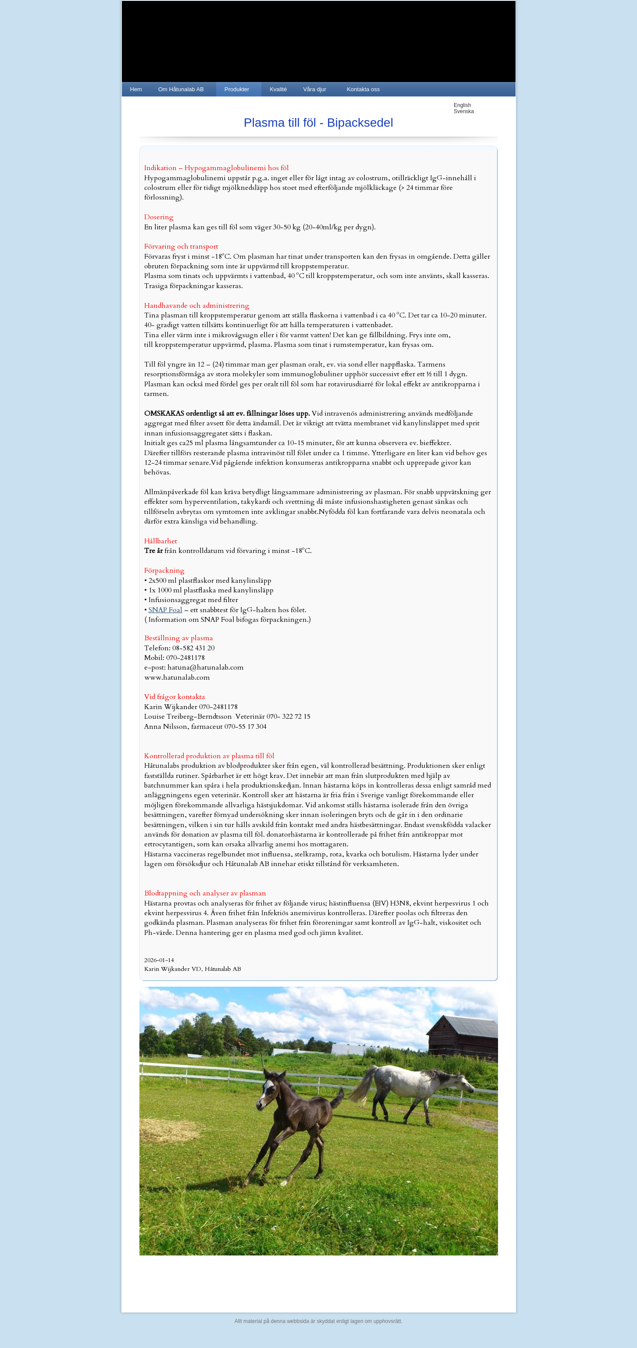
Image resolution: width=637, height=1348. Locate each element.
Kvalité (278, 89)
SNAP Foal (165, 610)
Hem (136, 89)
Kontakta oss (363, 89)
